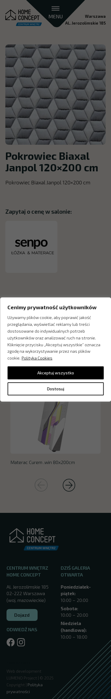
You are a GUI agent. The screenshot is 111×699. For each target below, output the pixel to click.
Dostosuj (55, 388)
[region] (55, 349)
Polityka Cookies (37, 357)
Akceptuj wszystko (55, 372)
